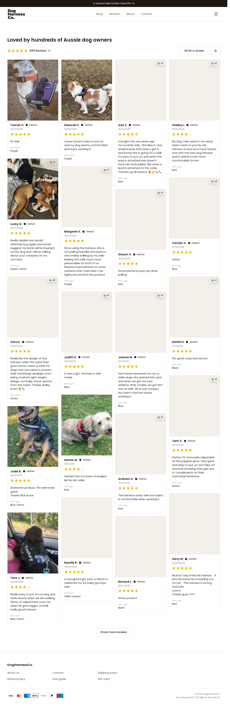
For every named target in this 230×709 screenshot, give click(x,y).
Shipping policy (107, 673)
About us (13, 673)
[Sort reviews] (215, 50)
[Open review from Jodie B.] (32, 458)
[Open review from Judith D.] (86, 341)
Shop (99, 14)
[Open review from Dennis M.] (86, 444)
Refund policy (16, 679)
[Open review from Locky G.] (32, 216)
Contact (146, 14)
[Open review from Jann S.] (194, 433)
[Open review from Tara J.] (32, 568)
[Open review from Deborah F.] (86, 111)
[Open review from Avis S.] (140, 122)
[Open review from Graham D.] (140, 463)
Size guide (59, 679)
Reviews (114, 14)
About (130, 14)
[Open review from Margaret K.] (86, 227)
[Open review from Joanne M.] (140, 351)
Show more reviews (113, 632)
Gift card (104, 679)
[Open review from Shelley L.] (194, 117)
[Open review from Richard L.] (140, 564)
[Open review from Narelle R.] (86, 549)
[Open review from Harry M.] (194, 551)
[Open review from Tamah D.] (32, 107)
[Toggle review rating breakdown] (28, 51)
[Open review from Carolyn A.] (194, 226)
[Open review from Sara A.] (32, 339)
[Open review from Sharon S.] (140, 239)
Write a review (194, 51)
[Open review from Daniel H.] (194, 324)
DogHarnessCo (211, 693)
